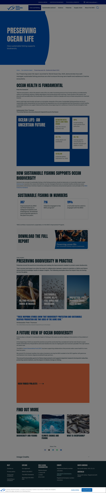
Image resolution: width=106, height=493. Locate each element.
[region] (53, 490)
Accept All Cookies (86, 490)
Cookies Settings (75, 490)
